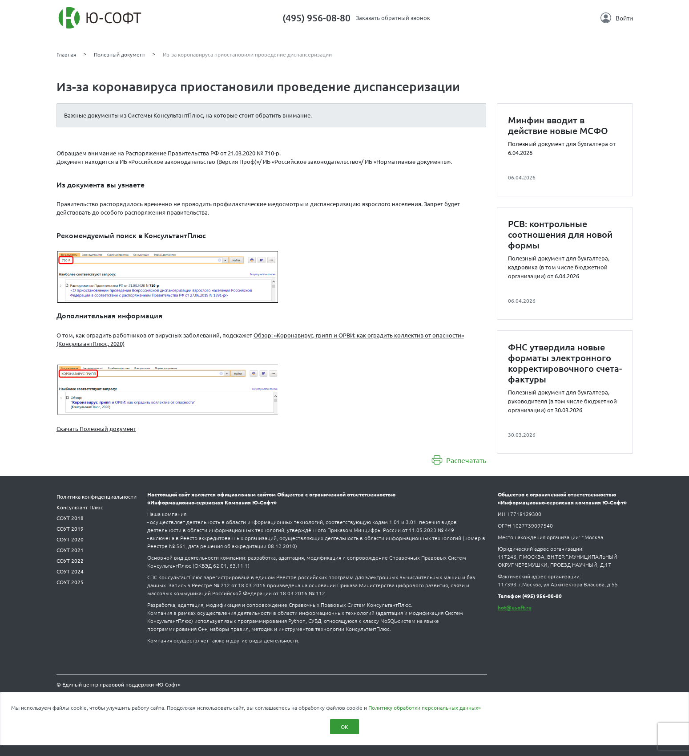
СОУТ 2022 (70, 560)
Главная (66, 54)
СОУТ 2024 (70, 571)
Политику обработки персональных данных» (424, 707)
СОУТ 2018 (70, 517)
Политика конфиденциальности (96, 496)
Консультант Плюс (79, 507)
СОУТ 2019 (70, 528)
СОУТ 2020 (70, 539)
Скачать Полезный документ (96, 428)
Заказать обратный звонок (393, 17)
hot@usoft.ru (515, 607)
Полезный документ (119, 54)
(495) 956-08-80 (316, 18)
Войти (616, 17)
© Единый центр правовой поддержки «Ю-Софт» (118, 684)
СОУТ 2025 (70, 581)
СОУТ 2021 (70, 549)
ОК (344, 726)
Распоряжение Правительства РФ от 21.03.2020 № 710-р (202, 153)
